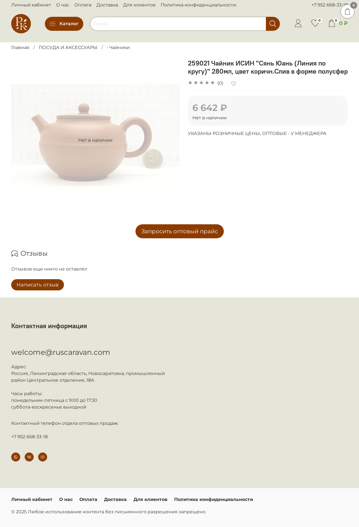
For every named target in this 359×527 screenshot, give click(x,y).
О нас (62, 5)
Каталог (64, 24)
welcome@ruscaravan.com (60, 352)
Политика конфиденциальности (198, 5)
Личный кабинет (31, 5)
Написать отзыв (38, 285)
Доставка (107, 5)
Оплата (82, 5)
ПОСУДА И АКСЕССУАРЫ (68, 47)
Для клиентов (139, 5)
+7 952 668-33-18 (329, 5)
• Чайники (118, 47)
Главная (20, 47)
